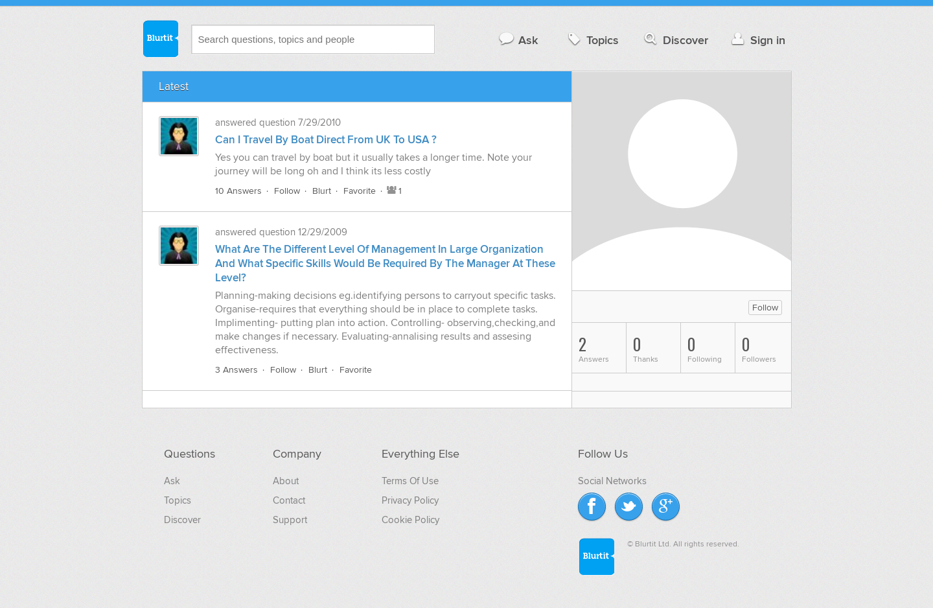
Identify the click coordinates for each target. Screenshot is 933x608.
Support (290, 520)
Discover (674, 39)
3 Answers (236, 369)
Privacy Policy (410, 500)
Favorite (359, 190)
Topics (592, 39)
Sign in (757, 39)
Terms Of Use (410, 481)
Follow (287, 190)
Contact (289, 500)
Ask (518, 39)
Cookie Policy (410, 520)
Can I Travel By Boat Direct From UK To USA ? (326, 140)
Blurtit (160, 38)
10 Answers (238, 190)
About (286, 481)
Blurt (321, 190)
